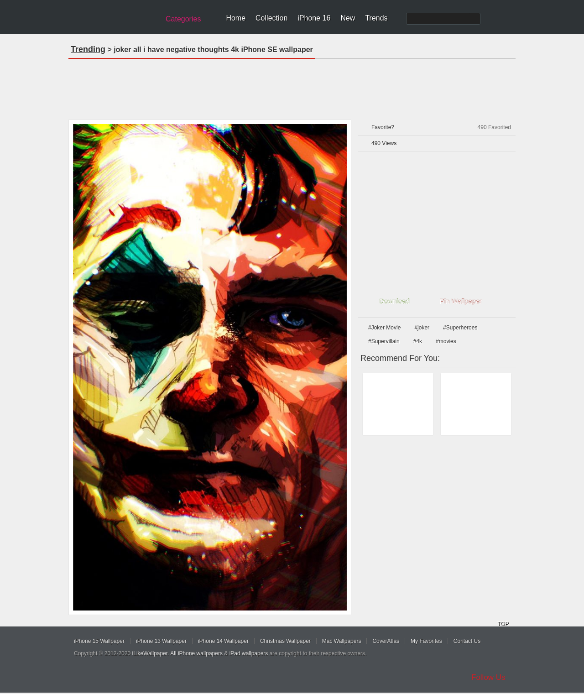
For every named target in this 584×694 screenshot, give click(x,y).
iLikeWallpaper (150, 653)
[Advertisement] (292, 86)
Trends (376, 18)
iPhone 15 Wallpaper (99, 641)
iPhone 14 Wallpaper (223, 641)
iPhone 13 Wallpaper (161, 641)
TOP (502, 624)
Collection (271, 18)
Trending (88, 49)
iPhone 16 (313, 18)
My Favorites (426, 641)
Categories (183, 19)
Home (235, 18)
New (347, 18)
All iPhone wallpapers (196, 653)
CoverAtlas (385, 641)
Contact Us (467, 641)
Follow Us (488, 677)
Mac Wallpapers (341, 641)
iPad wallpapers (248, 653)
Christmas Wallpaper (285, 641)
